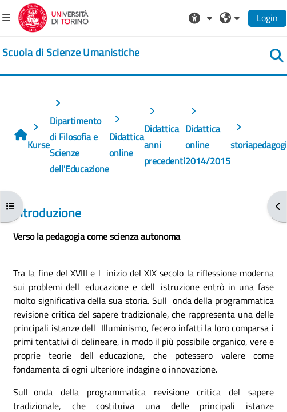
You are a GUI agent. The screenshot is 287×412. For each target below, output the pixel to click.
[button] (202, 18)
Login (267, 18)
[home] (70, 52)
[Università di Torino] (53, 16)
